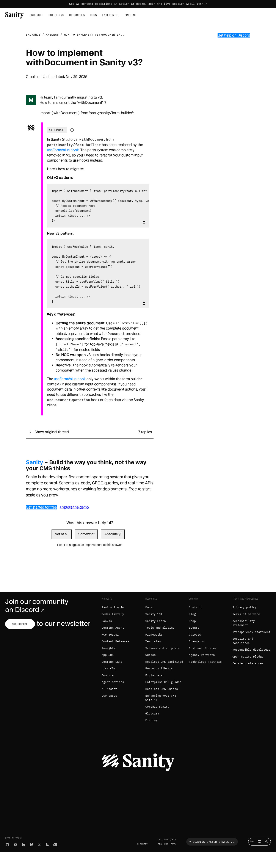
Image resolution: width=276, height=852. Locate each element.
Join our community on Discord (36, 605)
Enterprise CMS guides (163, 682)
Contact (195, 607)
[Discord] (55, 844)
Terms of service (246, 614)
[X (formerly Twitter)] (39, 844)
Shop (192, 621)
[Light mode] (252, 842)
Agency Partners (202, 655)
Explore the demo (74, 507)
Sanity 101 (154, 614)
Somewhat (86, 534)
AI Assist (109, 689)
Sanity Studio (113, 607)
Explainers (154, 675)
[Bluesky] (31, 844)
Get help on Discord (234, 35)
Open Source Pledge (247, 656)
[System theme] (259, 842)
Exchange (33, 34)
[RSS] (47, 844)
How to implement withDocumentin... (95, 34)
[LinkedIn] (23, 844)
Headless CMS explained (164, 662)
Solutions (56, 15)
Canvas (107, 621)
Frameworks (154, 634)
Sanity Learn (155, 621)
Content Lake (112, 662)
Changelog (196, 641)
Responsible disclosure (251, 650)
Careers (195, 634)
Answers (52, 34)
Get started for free (41, 507)
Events (194, 628)
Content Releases (115, 641)
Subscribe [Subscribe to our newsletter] (20, 624)
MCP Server (110, 634)
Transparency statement (251, 632)
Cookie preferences (247, 663)
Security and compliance (242, 641)
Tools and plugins (160, 628)
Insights (108, 648)
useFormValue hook (63, 150)
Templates (153, 641)
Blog (192, 614)
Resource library (159, 668)
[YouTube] (15, 844)
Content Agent (113, 628)
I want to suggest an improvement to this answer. (89, 545)
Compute (108, 675)
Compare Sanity (157, 706)
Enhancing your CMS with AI (160, 698)
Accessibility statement (243, 623)
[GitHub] (7, 844)
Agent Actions (113, 682)
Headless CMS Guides (161, 689)
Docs (93, 15)
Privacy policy (244, 607)
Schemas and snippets (162, 648)
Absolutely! (112, 534)
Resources (77, 15)
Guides (150, 655)
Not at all (61, 534)
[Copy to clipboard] (144, 222)
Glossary (152, 713)
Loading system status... (211, 841)
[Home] (14, 15)
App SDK (108, 655)
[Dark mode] (267, 842)
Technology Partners (205, 662)
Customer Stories (202, 648)
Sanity (34, 462)
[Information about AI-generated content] (72, 130)
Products (36, 15)
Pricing (130, 15)
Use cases (109, 695)
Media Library (113, 614)
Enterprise (110, 15)
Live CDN (108, 668)
